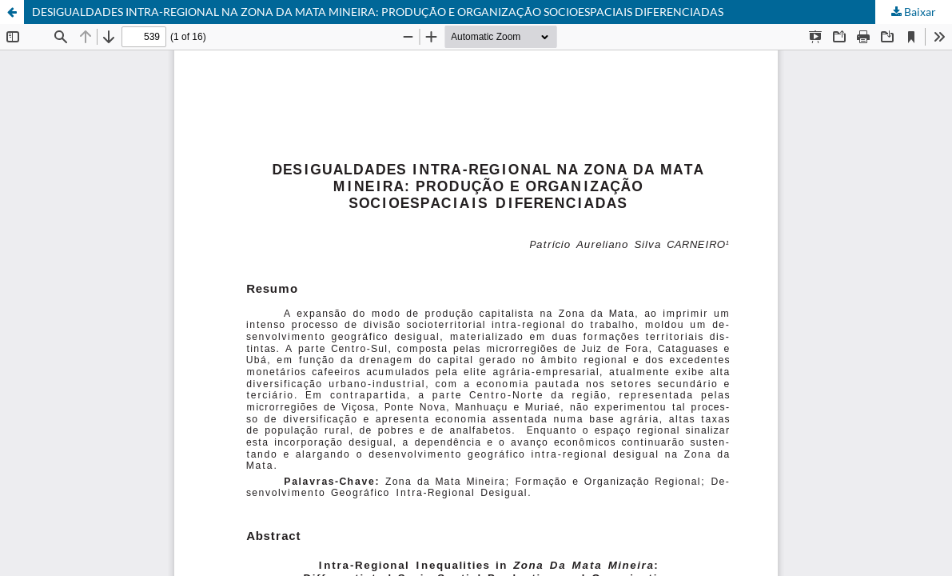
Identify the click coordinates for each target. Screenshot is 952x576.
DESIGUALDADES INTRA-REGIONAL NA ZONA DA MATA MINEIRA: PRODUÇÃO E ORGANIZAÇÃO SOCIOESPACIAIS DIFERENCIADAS (377, 11)
